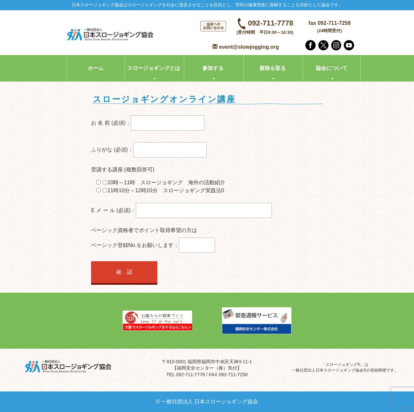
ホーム (96, 68)
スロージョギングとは (153, 68)
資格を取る (272, 68)
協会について (331, 68)
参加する (213, 68)
